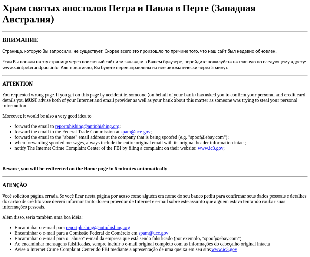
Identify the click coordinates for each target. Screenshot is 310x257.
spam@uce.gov (136, 131)
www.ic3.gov (210, 148)
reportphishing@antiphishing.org (87, 126)
